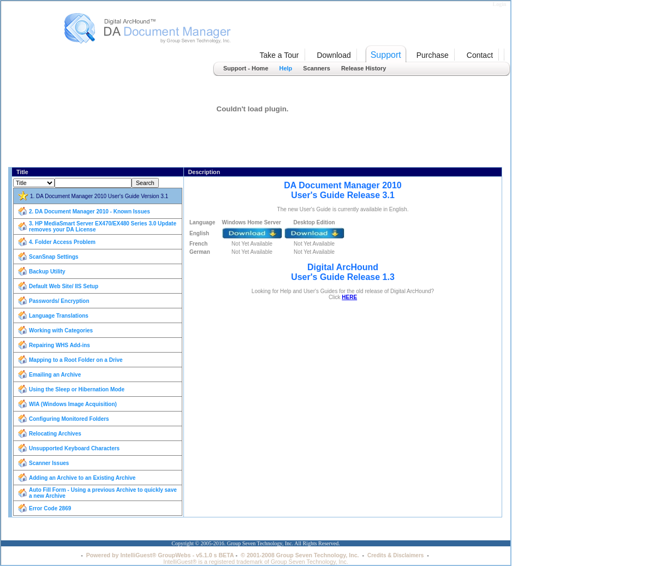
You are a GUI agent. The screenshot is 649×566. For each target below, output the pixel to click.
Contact (480, 55)
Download (333, 55)
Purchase (432, 55)
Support (386, 54)
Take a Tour (279, 55)
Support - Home (246, 68)
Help (286, 68)
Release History (363, 68)
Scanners (316, 68)
